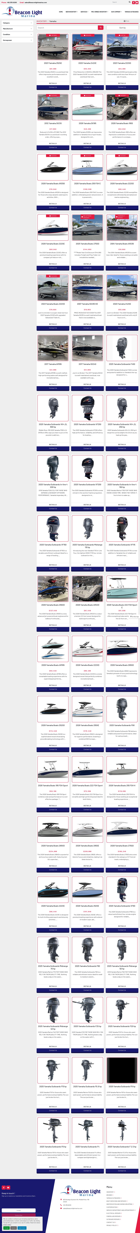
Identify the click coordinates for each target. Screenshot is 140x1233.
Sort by (122, 27)
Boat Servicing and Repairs (116, 1201)
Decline (13, 1228)
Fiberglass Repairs (114, 1216)
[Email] (19, 1210)
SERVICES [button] (84, 12)
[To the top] (134, 616)
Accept (6, 1228)
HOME (61, 12)
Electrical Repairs (114, 1213)
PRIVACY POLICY (112, 1225)
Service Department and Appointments (120, 1210)
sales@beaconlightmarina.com (36, 2)
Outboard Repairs (113, 1219)
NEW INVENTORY (71, 12)
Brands (109, 1195)
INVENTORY (110, 1192)
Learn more (22, 1228)
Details (53, 83)
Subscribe (18, 1215)
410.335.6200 (12, 2)
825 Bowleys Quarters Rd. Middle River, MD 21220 (76, 1201)
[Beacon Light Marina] (80, 1190)
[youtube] (136, 2)
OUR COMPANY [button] (116, 12)
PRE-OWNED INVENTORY (99, 12)
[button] (72, 12)
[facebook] (133, 2)
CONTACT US (111, 1222)
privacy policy (7, 1224)
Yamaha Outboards (131, 12)
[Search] (121, 2)
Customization (112, 1207)
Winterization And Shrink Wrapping (119, 1204)
